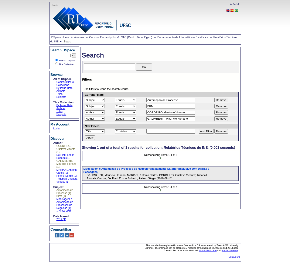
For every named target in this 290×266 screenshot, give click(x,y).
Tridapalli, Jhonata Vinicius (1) (67, 180)
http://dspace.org (230, 250)
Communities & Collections (65, 84)
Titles (60, 94)
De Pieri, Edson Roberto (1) (65, 156)
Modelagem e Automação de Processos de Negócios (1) (65, 204)
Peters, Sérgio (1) (67, 175)
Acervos (79, 37)
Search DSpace (65, 60)
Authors (61, 91)
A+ (237, 4)
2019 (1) (61, 219)
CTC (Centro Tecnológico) (136, 37)
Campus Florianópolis (102, 37)
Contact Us (234, 257)
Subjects (61, 96)
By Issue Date (65, 88)
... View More (64, 211)
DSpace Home (60, 37)
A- (231, 4)
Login (55, 5)
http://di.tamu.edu (207, 250)
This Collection (64, 64)
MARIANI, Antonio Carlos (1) (67, 171)
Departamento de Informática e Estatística (182, 37)
